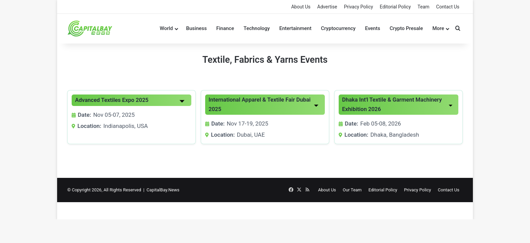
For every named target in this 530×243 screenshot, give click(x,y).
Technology (256, 28)
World (166, 28)
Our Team (352, 189)
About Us (300, 6)
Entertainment (295, 28)
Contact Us (447, 6)
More (438, 28)
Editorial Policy (395, 6)
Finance (225, 28)
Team (423, 6)
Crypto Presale (406, 28)
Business (196, 28)
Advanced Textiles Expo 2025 (111, 100)
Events (372, 28)
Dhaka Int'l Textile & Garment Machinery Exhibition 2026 (392, 104)
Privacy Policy (358, 6)
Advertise (327, 6)
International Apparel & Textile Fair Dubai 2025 (260, 104)
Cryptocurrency (338, 28)
